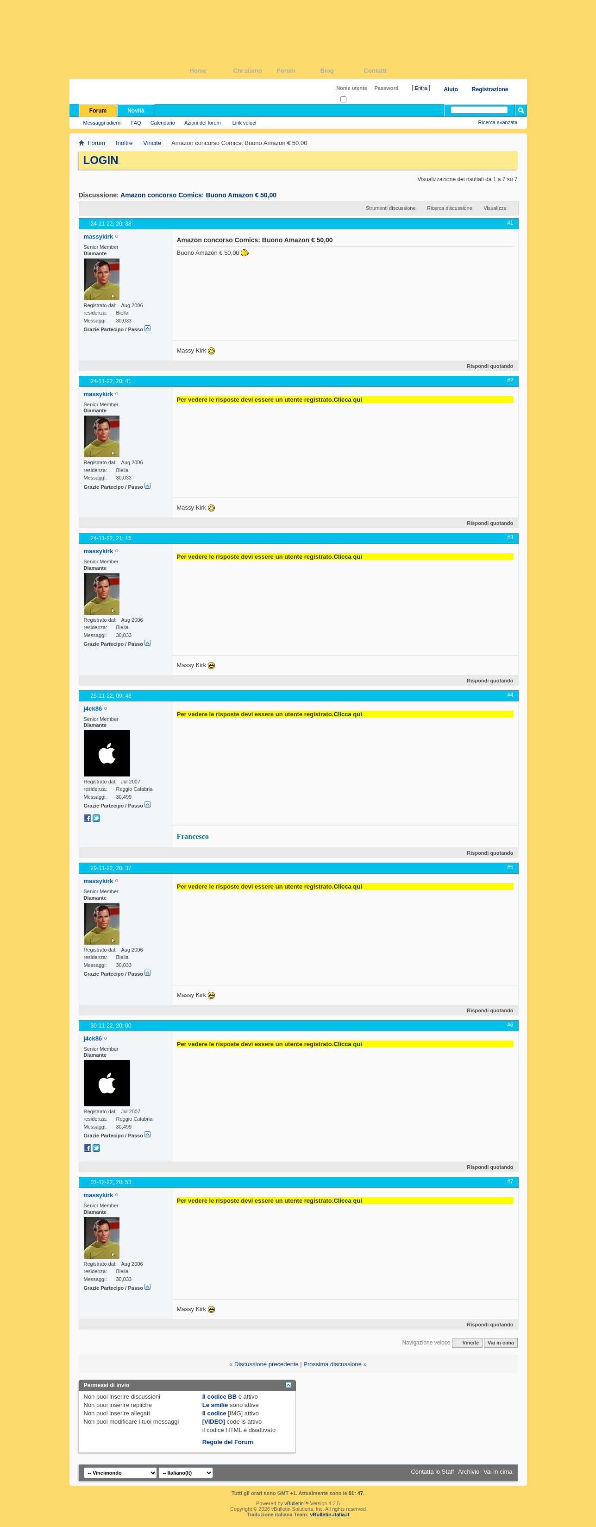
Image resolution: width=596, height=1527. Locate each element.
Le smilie (215, 1404)
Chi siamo (255, 71)
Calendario (163, 123)
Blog (342, 71)
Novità (135, 110)
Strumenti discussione (391, 208)
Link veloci (244, 123)
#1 (510, 223)
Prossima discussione (332, 1364)
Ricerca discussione (449, 208)
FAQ (136, 123)
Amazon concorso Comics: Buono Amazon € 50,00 (198, 195)
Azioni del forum (202, 123)
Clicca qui (347, 399)
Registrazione (490, 89)
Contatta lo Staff (432, 1471)
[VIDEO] (213, 1421)
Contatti (386, 71)
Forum (298, 71)
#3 (510, 537)
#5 (510, 867)
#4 (510, 695)
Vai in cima (501, 1342)
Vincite (152, 142)
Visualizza (494, 208)
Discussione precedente (266, 1364)
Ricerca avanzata (498, 122)
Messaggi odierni (102, 123)
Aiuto (451, 89)
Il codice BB (219, 1396)
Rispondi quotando (486, 366)
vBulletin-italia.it (329, 1514)
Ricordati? (354, 99)
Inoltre (124, 142)
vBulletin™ (296, 1503)
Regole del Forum (227, 1442)
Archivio (468, 1471)
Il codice (214, 1413)
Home (211, 71)
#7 (510, 1181)
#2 (510, 380)
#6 (510, 1025)
